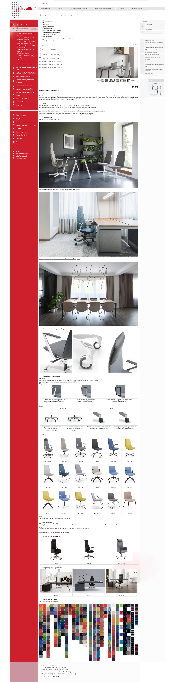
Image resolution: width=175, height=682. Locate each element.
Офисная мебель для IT (151, 49)
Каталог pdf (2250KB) (48, 49)
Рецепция (147, 59)
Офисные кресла (23, 39)
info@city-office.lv (21, 156)
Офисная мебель (22, 24)
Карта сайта (149, 29)
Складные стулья (23, 53)
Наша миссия (45, 8)
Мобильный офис (22, 98)
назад (99, 80)
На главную (149, 24)
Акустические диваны (25, 64)
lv (41, 3)
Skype (18, 151)
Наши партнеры (137, 8)
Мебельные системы (150, 45)
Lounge (20, 58)
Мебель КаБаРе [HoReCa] (26, 73)
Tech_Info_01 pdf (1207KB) (49, 54)
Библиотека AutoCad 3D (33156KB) (51, 61)
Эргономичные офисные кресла (26, 34)
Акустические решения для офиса (26, 68)
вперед (133, 80)
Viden (89, 563)
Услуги (60, 8)
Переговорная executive (151, 52)
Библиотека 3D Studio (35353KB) (50, 67)
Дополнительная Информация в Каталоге (56, 518)
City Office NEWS (23, 135)
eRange (121, 595)
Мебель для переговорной (152, 54)
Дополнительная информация (49, 601)
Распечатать (149, 31)
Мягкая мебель (23, 60)
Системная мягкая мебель (26, 62)
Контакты (19, 139)
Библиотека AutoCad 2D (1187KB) (50, 64)
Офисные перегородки (151, 66)
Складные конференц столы (152, 57)
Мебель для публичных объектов (25, 81)
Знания (121, 8)
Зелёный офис (149, 73)
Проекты (19, 105)
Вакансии (19, 142)
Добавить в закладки (22, 154)
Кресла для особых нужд (26, 56)
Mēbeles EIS (20, 102)
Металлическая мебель (25, 89)
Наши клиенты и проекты (103, 8)
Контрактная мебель (23, 76)
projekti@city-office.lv (61, 669)
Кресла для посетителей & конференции (26, 46)
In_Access (121, 563)
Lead (56, 563)
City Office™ (23, 3)
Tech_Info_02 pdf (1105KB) (49, 58)
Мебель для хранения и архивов (25, 93)
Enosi (56, 595)
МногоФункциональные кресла (26, 51)
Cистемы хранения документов (153, 62)
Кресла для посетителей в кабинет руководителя (26, 42)
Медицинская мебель (24, 86)
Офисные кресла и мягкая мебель (48, 15)
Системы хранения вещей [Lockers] (154, 64)
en (47, 3)
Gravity (89, 595)
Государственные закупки (78, 8)
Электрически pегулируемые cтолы (154, 47)
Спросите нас (144, 21)
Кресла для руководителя (67, 15)
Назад (135, 45)
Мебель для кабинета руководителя (154, 42)
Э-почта (148, 27)
